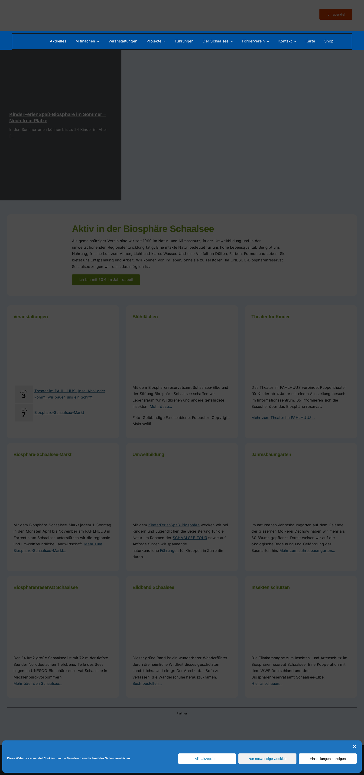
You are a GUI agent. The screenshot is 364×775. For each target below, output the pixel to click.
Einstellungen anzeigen (328, 759)
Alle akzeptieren (207, 759)
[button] (354, 746)
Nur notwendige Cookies (267, 759)
